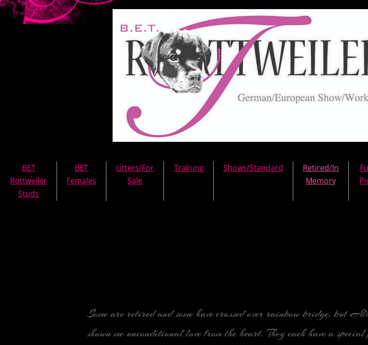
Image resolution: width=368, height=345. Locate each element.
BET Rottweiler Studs (28, 180)
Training (189, 167)
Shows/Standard (253, 167)
